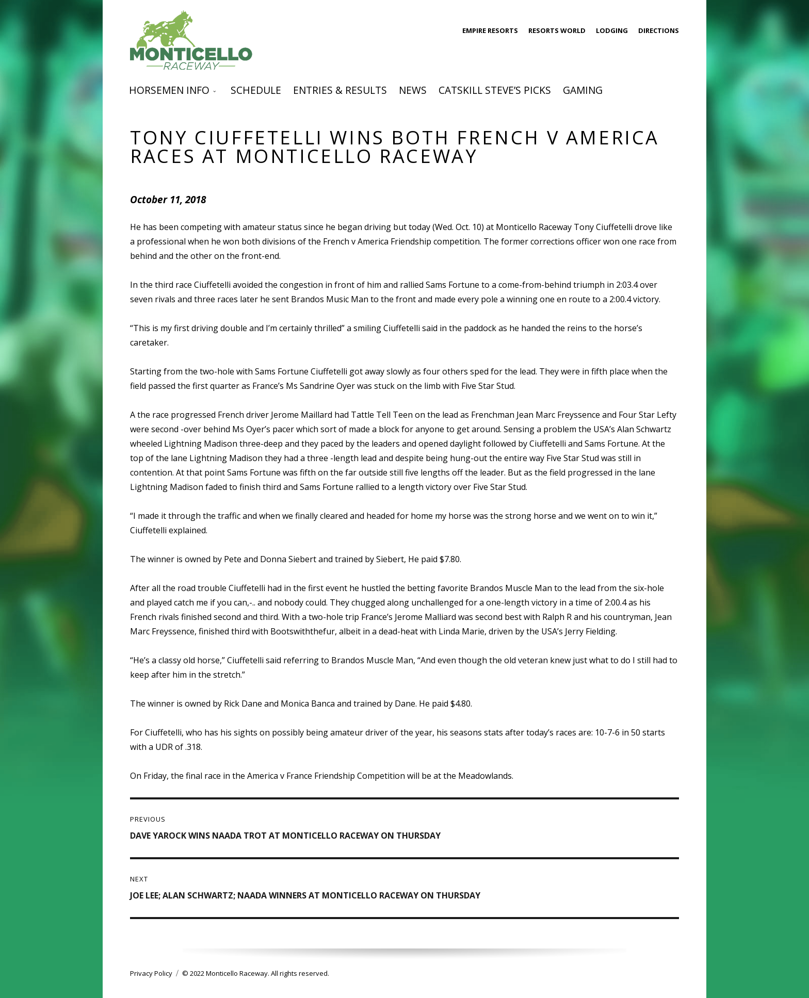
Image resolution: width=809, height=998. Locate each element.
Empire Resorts (490, 30)
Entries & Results (340, 90)
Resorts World (557, 30)
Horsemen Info (169, 90)
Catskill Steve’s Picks (495, 90)
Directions (658, 30)
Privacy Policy (151, 973)
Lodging (612, 30)
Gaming (583, 90)
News (413, 90)
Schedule (256, 90)
